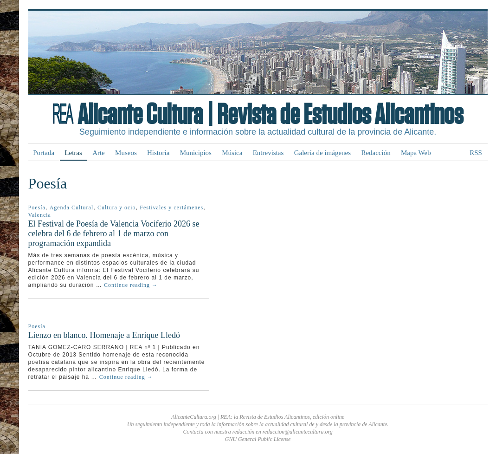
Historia (158, 152)
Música (232, 152)
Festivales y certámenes (171, 207)
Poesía (36, 207)
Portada (43, 152)
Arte (98, 152)
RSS (476, 152)
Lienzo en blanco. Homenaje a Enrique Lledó (104, 335)
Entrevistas (268, 152)
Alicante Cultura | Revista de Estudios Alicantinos (270, 115)
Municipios (196, 152)
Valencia (39, 215)
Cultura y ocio (116, 207)
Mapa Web (416, 152)
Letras (73, 152)
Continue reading (131, 285)
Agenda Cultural (72, 207)
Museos (126, 152)
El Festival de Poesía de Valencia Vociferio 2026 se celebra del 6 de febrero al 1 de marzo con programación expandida (114, 233)
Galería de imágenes (322, 152)
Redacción (375, 152)
